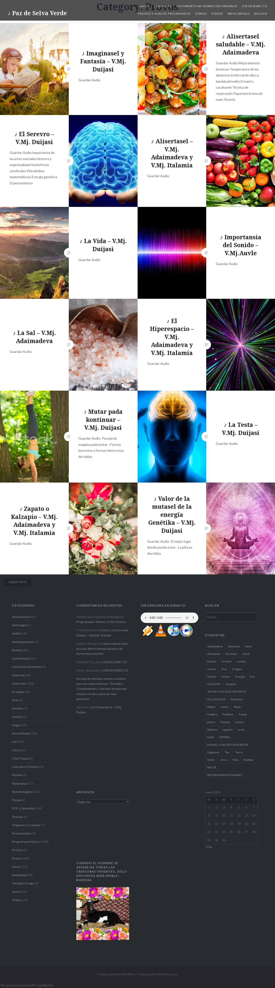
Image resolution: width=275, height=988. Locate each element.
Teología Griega (23, 883)
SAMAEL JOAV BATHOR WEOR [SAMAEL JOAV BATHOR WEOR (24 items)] (227, 744)
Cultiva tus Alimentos (27, 666)
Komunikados (21, 733)
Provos (17, 858)
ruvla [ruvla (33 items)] (241, 729)
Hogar (16, 725)
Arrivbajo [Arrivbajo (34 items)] (231, 654)
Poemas (17, 816)
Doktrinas (19, 683)
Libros (16, 750)
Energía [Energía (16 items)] (240, 676)
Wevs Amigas (239, 13)
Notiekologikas (22, 791)
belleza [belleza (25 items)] (211, 661)
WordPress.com (167, 974)
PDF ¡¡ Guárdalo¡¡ (24, 808)
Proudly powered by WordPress (116, 974)
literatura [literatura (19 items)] (237, 699)
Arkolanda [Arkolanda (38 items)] (213, 654)
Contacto (163, 6)
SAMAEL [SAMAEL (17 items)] (224, 737)
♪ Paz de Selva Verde (37, 13)
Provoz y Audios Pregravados (164, 13)
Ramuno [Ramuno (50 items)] (212, 729)
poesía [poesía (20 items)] (239, 722)
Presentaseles (21, 833)
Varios (16, 891)
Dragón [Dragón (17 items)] (237, 669)
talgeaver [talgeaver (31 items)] (213, 752)
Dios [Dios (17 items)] (224, 669)
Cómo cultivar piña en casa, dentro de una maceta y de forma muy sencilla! (102, 648)
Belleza (260, 13)
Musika (17, 775)
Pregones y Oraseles (26, 825)
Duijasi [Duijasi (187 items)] (211, 676)
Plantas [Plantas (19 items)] (225, 722)
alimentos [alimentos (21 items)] (234, 646)
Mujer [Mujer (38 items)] (237, 706)
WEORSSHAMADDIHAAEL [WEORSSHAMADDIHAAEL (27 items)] (225, 775)
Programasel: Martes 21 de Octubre (101, 622)
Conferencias (21, 658)
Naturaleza (19, 783)
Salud (15, 866)
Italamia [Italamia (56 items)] (230, 684)
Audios (17, 633)
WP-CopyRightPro (42, 985)
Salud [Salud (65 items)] (210, 737)
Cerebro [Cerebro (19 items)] (226, 661)
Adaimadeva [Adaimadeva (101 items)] (215, 646)
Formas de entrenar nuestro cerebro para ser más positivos (101, 693)
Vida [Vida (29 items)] (235, 759)
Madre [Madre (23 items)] (211, 706)
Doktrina (18, 675)
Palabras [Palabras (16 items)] (227, 714)
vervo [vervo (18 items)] (223, 759)
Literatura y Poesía (25, 766)
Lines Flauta (20, 758)
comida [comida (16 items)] (241, 661)
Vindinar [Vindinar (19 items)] (248, 759)
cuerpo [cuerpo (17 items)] (211, 669)
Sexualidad (19, 875)
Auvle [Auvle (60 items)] (246, 654)
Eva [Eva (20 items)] (252, 676)
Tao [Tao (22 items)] (227, 752)
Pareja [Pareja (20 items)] (242, 714)
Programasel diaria (25, 841)
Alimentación (21, 617)
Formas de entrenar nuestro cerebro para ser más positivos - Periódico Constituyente (101, 683)
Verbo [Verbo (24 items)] (211, 759)
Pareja (16, 800)
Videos (217, 13)
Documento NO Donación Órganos (207, 6)
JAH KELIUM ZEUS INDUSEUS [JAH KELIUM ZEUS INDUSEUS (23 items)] (226, 691)
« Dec (209, 847)
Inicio (144, 6)
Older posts (17, 582)
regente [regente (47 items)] (228, 729)
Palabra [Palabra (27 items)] (212, 714)
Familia (17, 717)
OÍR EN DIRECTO (254, 6)
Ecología (18, 691)
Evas (15, 700)
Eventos (17, 708)
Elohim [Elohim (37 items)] (225, 676)
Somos (201, 13)
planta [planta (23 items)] (211, 722)
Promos (17, 850)
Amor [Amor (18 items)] (248, 646)
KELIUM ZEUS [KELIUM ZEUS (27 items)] (216, 699)
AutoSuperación (23, 642)
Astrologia (19, 625)
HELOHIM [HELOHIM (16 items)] (213, 684)
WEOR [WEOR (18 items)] (211, 767)
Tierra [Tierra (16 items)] (238, 752)
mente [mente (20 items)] (224, 706)
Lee (14, 741)
